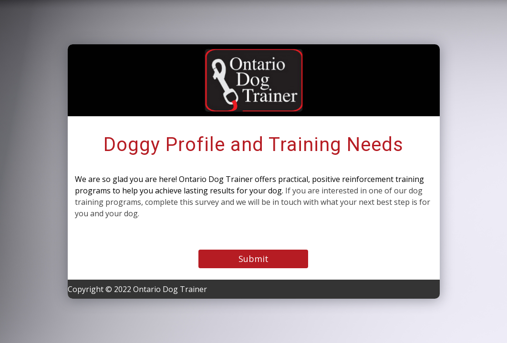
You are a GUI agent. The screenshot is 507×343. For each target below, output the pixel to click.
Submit (253, 258)
